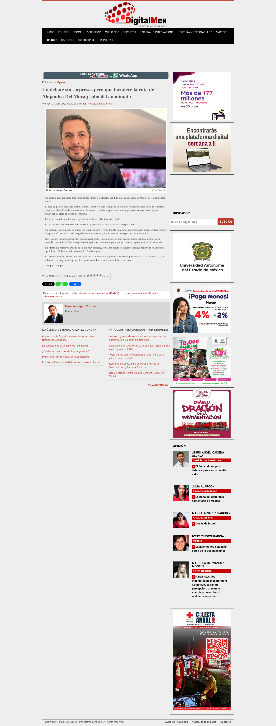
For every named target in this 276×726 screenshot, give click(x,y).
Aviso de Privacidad (176, 722)
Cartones (68, 40)
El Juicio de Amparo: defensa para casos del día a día (209, 470)
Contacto (225, 722)
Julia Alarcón (203, 487)
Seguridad (94, 32)
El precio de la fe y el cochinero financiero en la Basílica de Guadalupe (68, 338)
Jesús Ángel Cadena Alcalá (208, 454)
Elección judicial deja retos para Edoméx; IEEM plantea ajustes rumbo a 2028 (139, 347)
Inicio (50, 32)
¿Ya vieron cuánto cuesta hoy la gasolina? (65, 351)
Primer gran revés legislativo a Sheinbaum (65, 357)
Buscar (225, 222)
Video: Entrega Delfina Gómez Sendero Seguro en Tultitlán (136, 374)
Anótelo (221, 32)
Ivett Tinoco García (208, 536)
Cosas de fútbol (205, 523)
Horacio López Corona (100, 104)
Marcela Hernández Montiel (208, 564)
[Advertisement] (138, 55)
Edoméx (78, 32)
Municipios (112, 32)
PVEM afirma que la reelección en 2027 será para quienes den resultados (136, 356)
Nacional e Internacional (157, 32)
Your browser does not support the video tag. (202, 191)
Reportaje (107, 40)
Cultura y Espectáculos (195, 32)
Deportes (129, 32)
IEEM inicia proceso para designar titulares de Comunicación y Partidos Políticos (133, 365)
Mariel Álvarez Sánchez (211, 513)
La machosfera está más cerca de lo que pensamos (209, 548)
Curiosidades (87, 40)
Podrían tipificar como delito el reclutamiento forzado (71, 362)
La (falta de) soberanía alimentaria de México (208, 498)
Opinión (52, 40)
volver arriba (158, 385)
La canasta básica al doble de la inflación (65, 346)
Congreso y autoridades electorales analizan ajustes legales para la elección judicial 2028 (137, 338)
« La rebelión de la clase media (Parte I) (96, 293)
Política (63, 32)
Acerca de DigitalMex (204, 722)
